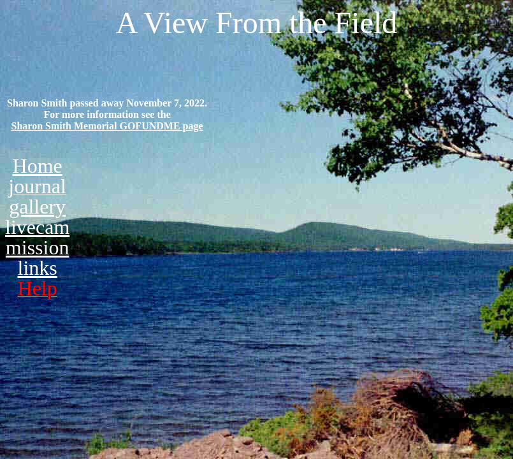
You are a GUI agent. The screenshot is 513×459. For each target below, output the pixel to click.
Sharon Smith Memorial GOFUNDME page (107, 125)
